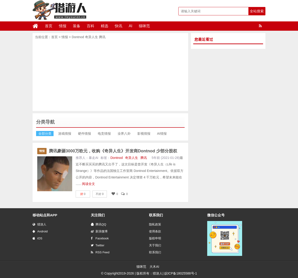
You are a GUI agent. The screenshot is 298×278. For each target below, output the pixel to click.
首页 (48, 26)
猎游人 (39, 224)
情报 (62, 26)
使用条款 (155, 231)
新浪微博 (99, 231)
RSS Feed (100, 252)
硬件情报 (84, 133)
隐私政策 (155, 224)
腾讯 (102, 37)
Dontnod (78, 37)
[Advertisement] (110, 74)
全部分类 (44, 133)
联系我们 (155, 252)
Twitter (97, 245)
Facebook (100, 238)
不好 (100, 194)
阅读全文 (88, 184)
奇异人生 (91, 37)
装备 (76, 26)
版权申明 (155, 238)
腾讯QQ (98, 224)
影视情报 (143, 133)
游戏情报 (64, 133)
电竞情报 (104, 133)
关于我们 (155, 245)
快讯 (118, 26)
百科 (90, 26)
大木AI (154, 266)
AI (130, 26)
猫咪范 (144, 26)
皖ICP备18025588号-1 (180, 273)
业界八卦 (124, 133)
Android (40, 231)
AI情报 (162, 133)
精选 (104, 26)
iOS (37, 238)
